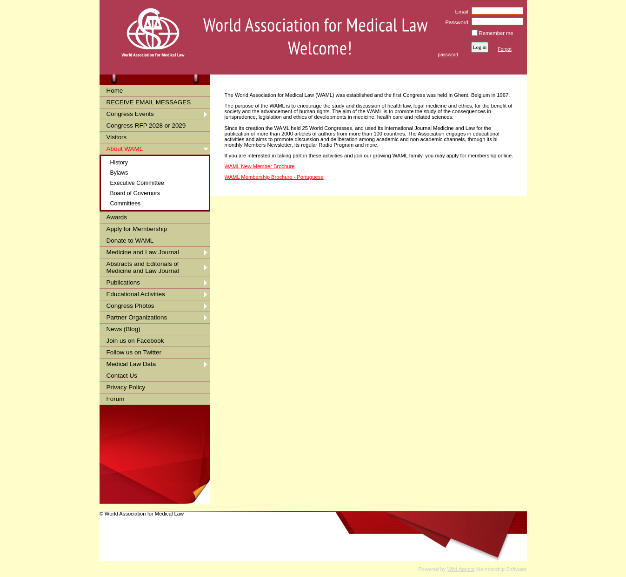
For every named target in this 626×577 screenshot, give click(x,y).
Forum (116, 398)
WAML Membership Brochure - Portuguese (274, 177)
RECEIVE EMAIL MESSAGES (149, 102)
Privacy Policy (126, 387)
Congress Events (130, 113)
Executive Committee (137, 183)
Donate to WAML (130, 240)
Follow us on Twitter (134, 352)
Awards (117, 217)
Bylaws (119, 173)
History (119, 162)
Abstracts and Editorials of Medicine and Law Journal (143, 267)
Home (115, 90)
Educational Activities (136, 294)
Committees (125, 203)
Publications (123, 282)
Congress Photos (130, 305)
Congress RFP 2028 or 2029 (146, 125)
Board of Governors (135, 193)
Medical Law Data (131, 363)
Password (455, 22)
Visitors (117, 137)
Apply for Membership (137, 228)
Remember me (496, 33)
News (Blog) (123, 329)
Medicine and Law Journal (143, 252)
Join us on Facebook (135, 340)
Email (460, 11)
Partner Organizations (137, 317)
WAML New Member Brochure (260, 166)
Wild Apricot (461, 569)
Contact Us (122, 375)
